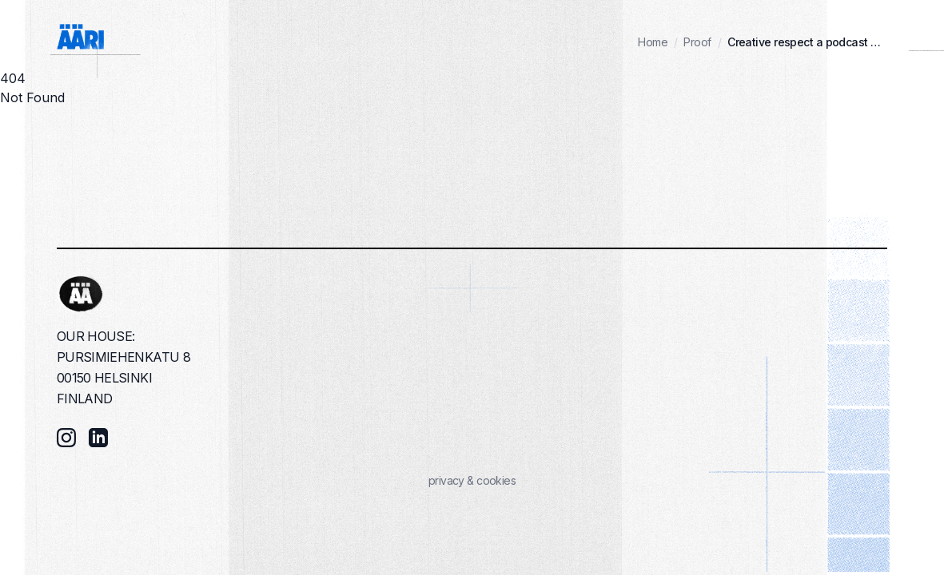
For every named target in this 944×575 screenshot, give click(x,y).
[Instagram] (66, 437)
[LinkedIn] (98, 437)
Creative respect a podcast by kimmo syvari (807, 42)
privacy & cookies (472, 480)
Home (652, 42)
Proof (697, 42)
